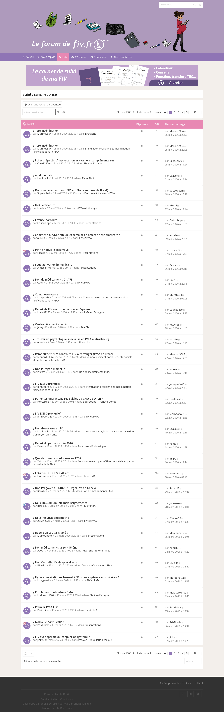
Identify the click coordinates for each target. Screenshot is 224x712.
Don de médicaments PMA (99, 193)
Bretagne (90, 133)
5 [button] (187, 112)
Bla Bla (85, 327)
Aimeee (41, 267)
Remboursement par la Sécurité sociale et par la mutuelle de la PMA (83, 463)
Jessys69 (42, 327)
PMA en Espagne (93, 163)
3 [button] (179, 112)
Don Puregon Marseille (50, 369)
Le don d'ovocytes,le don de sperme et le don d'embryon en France (83, 433)
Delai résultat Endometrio (52, 518)
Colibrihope (44, 223)
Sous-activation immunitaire (53, 264)
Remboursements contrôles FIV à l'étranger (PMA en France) (74, 354)
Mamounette (45, 535)
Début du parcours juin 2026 (54, 443)
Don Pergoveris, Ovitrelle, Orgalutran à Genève (66, 488)
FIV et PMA (88, 178)
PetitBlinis (43, 610)
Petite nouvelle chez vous (52, 250)
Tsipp (40, 461)
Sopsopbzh (44, 193)
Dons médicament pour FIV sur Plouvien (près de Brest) (71, 190)
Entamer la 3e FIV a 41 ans (52, 473)
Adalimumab (43, 175)
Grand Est (85, 342)
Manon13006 (45, 357)
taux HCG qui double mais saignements (61, 503)
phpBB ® (63, 694)
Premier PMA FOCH (48, 607)
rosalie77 (42, 252)
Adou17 (41, 550)
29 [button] (195, 112)
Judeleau (42, 506)
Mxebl (40, 208)
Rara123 (42, 491)
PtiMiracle (43, 625)
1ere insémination (46, 130)
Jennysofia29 (44, 386)
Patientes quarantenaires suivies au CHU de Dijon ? (69, 398)
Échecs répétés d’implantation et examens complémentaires (74, 160)
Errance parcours (46, 220)
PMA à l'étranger (88, 208)
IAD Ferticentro (45, 205)
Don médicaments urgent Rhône (56, 547)
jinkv (40, 640)
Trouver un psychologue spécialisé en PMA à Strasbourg (72, 339)
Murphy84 (43, 297)
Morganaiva (44, 580)
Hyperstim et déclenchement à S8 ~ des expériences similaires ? (77, 577)
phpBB (44, 703)
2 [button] (174, 112)
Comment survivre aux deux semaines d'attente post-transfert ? (77, 235)
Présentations (93, 223)
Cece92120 (43, 163)
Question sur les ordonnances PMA (58, 458)
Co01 (40, 282)
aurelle (41, 238)
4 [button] (183, 112)
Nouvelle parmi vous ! (49, 622)
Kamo (40, 446)
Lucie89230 (43, 312)
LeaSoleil (42, 178)
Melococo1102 (45, 595)
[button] (165, 112)
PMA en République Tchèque (95, 640)
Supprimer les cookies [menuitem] (177, 683)
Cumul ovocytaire (46, 294)
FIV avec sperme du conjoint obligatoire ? (62, 637)
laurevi (41, 372)
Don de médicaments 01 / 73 (53, 279)
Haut (200, 683)
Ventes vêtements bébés (51, 324)
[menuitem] (79, 57)
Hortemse (43, 401)
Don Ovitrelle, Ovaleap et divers (56, 562)
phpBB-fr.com (64, 708)
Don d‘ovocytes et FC (49, 428)
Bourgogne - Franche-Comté (99, 401)
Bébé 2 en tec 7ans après (51, 532)
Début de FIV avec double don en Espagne (62, 309)
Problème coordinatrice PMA (54, 592)
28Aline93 (43, 520)
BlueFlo (41, 565)
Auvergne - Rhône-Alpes (92, 446)
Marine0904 (44, 133)
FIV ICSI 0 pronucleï (48, 384)
